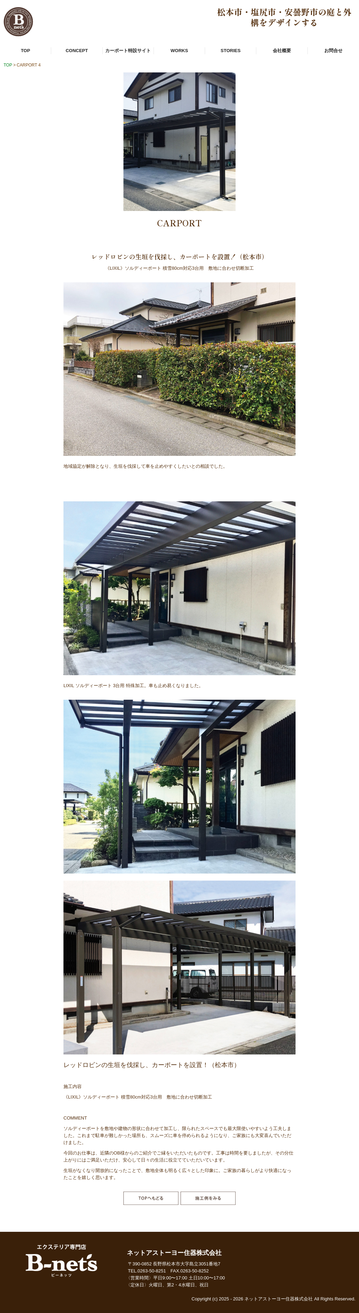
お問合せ (333, 50)
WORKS (179, 50)
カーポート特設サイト (128, 50)
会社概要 (282, 50)
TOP (25, 50)
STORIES (231, 50)
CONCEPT (77, 50)
